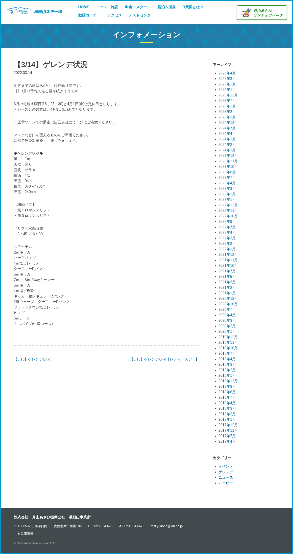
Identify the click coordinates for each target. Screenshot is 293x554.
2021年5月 (227, 276)
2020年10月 (228, 304)
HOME (83, 7)
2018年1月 (227, 419)
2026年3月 (227, 79)
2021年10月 (228, 265)
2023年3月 (227, 189)
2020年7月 (227, 309)
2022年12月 (228, 205)
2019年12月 (228, 337)
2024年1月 (227, 150)
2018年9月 (227, 386)
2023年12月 (228, 156)
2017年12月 (228, 425)
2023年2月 (227, 194)
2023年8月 (227, 172)
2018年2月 (227, 414)
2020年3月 (227, 320)
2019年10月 (228, 348)
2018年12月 (228, 381)
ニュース (225, 477)
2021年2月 (227, 287)
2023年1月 (227, 200)
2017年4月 (227, 441)
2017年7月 (227, 436)
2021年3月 (227, 282)
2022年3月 (227, 238)
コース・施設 (107, 7)
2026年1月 (227, 90)
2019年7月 (227, 353)
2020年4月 (227, 315)
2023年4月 (227, 183)
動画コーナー (89, 15)
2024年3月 (227, 139)
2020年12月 (228, 298)
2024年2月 (227, 145)
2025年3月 (227, 106)
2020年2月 (227, 326)
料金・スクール (138, 7)
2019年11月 (228, 342)
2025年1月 (227, 117)
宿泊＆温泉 (166, 7)
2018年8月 (227, 392)
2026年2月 (227, 84)
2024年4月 (227, 134)
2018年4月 (227, 403)
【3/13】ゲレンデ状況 (32, 359)
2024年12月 (228, 123)
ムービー (225, 483)
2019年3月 (227, 364)
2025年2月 (227, 112)
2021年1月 (227, 293)
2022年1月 (227, 249)
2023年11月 (228, 161)
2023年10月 (228, 167)
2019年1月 (227, 375)
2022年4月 (227, 233)
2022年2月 (227, 244)
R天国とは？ (193, 7)
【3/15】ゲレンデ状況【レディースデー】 (164, 359)
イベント (225, 466)
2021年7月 (227, 271)
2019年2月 (227, 370)
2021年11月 (228, 260)
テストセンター (141, 15)
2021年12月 (228, 255)
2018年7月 (227, 397)
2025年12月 (228, 95)
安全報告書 (25, 533)
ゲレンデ (225, 472)
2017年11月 (228, 430)
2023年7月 (227, 178)
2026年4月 (227, 73)
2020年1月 (227, 331)
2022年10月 (228, 216)
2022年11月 (228, 211)
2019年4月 (227, 359)
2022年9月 (227, 222)
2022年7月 (227, 227)
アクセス (114, 15)
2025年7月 (227, 101)
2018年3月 (227, 408)
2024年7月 (227, 128)
